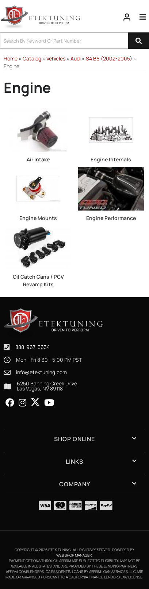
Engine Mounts (38, 218)
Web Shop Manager (74, 555)
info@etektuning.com (41, 372)
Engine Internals (111, 159)
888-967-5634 (32, 346)
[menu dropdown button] (142, 17)
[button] (74, 40)
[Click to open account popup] (127, 17)
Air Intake (38, 159)
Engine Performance (111, 218)
